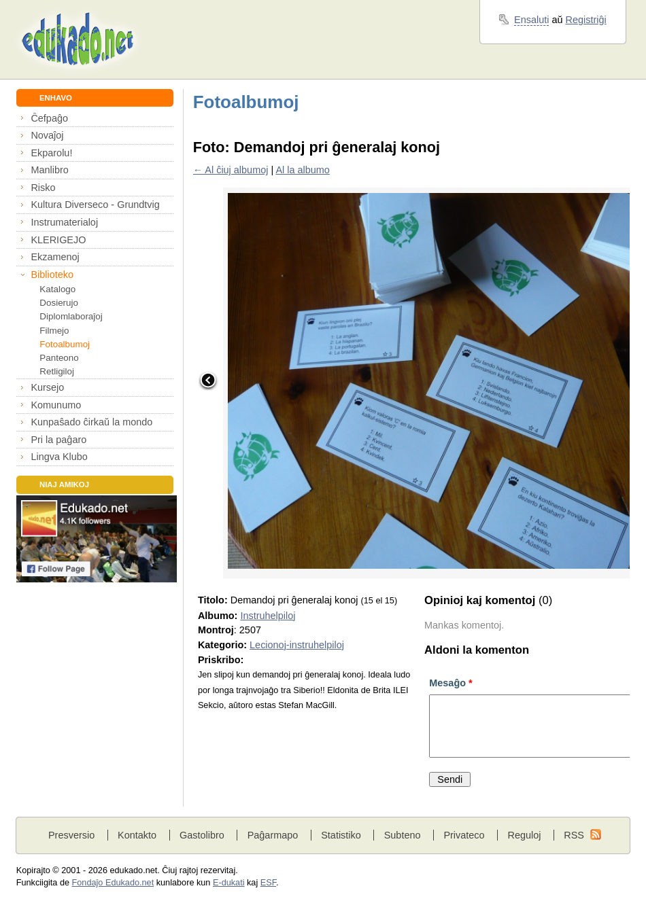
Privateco (463, 835)
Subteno (402, 835)
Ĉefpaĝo (49, 118)
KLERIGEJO (58, 239)
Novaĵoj (47, 135)
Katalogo (57, 289)
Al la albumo (302, 169)
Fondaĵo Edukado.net (113, 882)
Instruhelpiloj (267, 615)
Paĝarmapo (273, 835)
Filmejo (54, 330)
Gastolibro (202, 835)
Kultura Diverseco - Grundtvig (95, 204)
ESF (268, 882)
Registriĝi (586, 19)
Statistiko (341, 835)
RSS (574, 835)
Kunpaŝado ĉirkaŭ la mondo (91, 422)
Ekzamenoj (55, 256)
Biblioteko (52, 274)
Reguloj (524, 835)
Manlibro (49, 169)
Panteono (58, 358)
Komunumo (56, 405)
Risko (43, 187)
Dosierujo (58, 303)
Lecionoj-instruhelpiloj (297, 644)
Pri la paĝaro (58, 439)
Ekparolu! (51, 152)
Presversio (71, 835)
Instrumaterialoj (64, 222)
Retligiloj (56, 371)
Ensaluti (531, 19)
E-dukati (229, 882)
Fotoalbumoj (64, 344)
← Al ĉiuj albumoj (231, 169)
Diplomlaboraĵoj (70, 316)
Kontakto (137, 835)
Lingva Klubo (59, 456)
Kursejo (47, 387)
